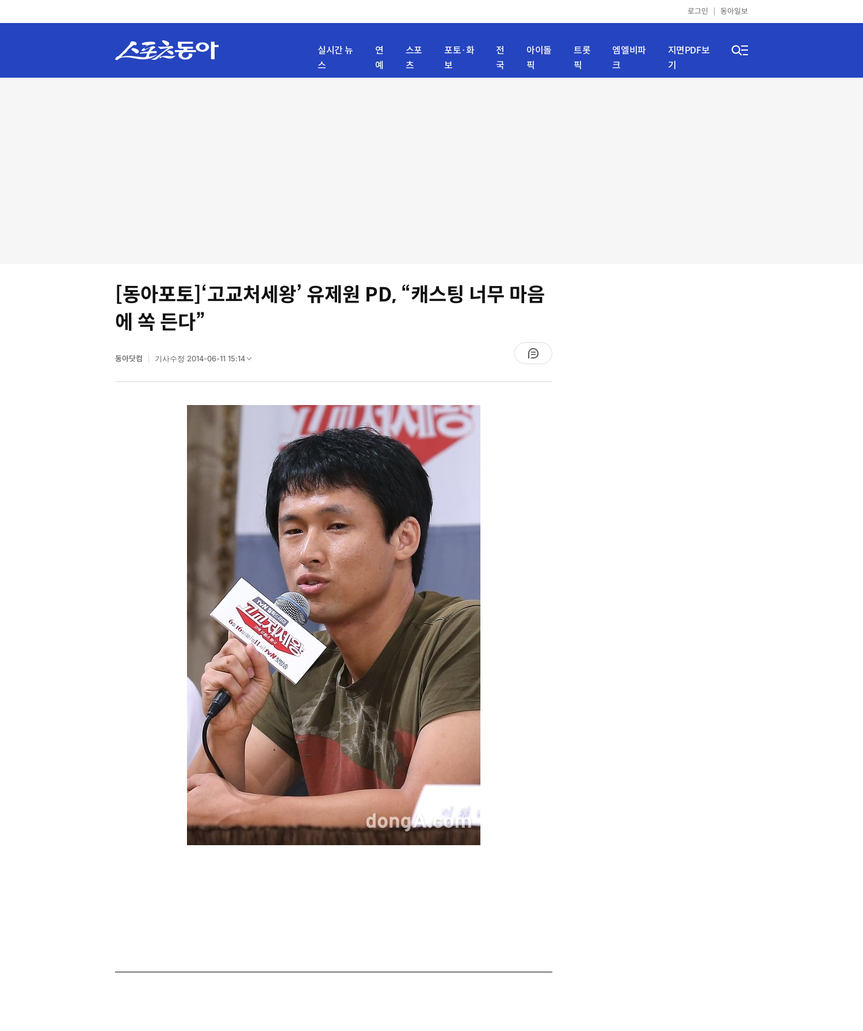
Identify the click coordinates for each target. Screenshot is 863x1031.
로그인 (698, 11)
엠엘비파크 (629, 57)
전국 (500, 57)
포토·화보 (459, 57)
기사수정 (207, 361)
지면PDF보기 (689, 57)
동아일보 (734, 11)
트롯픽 (582, 57)
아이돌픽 (539, 57)
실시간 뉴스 (335, 57)
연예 (379, 57)
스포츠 (414, 57)
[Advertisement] (431, 169)
